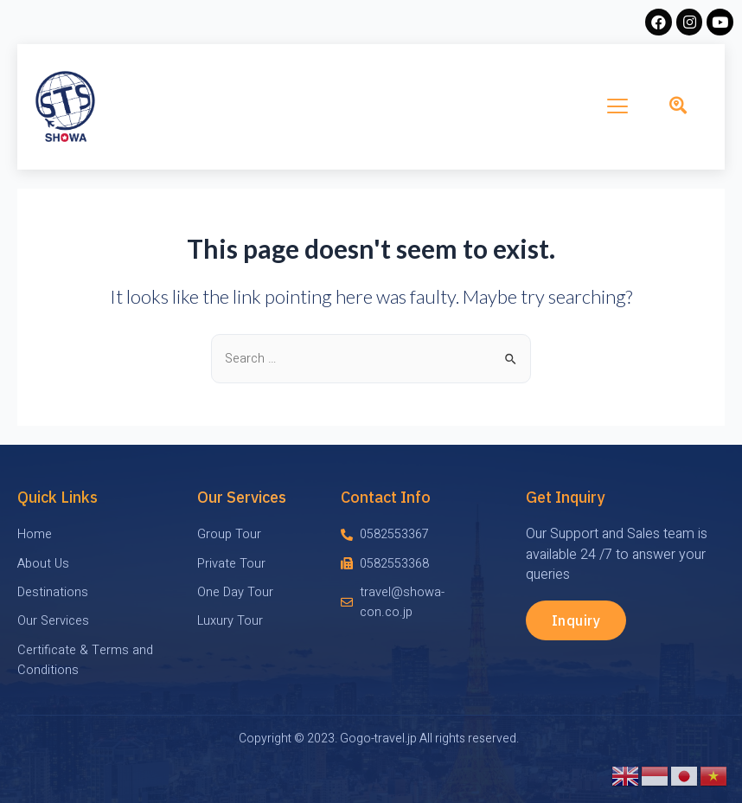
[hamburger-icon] (618, 106)
